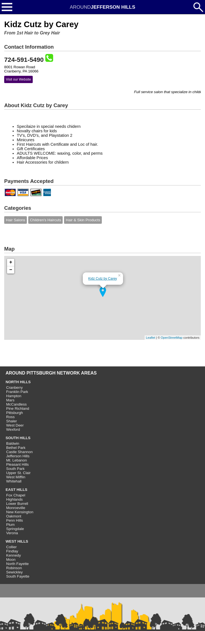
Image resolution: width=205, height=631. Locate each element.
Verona (12, 533)
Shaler (11, 421)
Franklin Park (17, 392)
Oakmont (13, 516)
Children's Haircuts (45, 220)
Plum (10, 524)
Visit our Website (18, 79)
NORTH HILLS (18, 382)
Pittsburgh (14, 413)
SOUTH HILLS (18, 438)
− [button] (10, 270)
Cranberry (14, 387)
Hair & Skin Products (83, 220)
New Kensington (19, 512)
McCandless (16, 404)
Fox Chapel (15, 495)
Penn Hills (14, 520)
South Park (15, 469)
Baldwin (12, 443)
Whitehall (14, 481)
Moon (10, 559)
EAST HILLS (16, 490)
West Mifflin (15, 477)
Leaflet (150, 337)
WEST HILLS (17, 541)
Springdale (15, 529)
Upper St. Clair (18, 473)
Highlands (14, 499)
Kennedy (13, 555)
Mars (10, 400)
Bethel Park (15, 448)
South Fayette (17, 576)
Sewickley (14, 572)
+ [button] (10, 262)
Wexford (13, 429)
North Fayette (17, 564)
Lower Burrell (17, 503)
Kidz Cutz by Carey (102, 279)
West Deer (15, 425)
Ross (10, 417)
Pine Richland (17, 408)
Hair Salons (15, 220)
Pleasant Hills (17, 464)
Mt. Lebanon (16, 460)
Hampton (13, 396)
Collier (11, 547)
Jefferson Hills (17, 456)
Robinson (14, 568)
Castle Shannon (19, 452)
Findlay (12, 551)
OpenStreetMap (172, 337)
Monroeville (15, 508)
